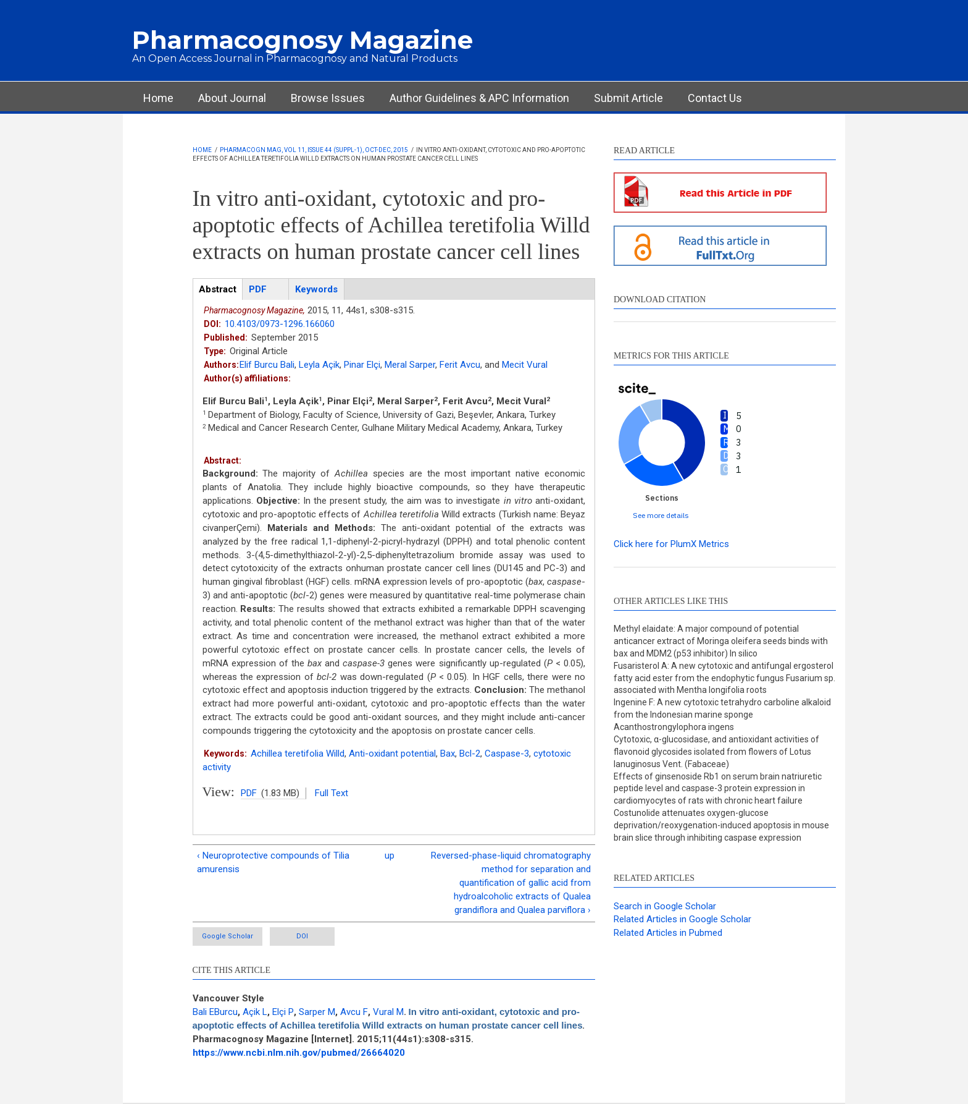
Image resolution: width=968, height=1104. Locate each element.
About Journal (232, 97)
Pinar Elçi (362, 364)
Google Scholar (227, 936)
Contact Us (715, 97)
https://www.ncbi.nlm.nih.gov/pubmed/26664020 (299, 1052)
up (389, 855)
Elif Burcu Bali (267, 364)
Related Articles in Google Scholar (682, 919)
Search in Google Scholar (665, 906)
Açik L (255, 1011)
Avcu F (354, 1011)
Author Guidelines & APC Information (479, 97)
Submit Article (628, 97)
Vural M (388, 1011)
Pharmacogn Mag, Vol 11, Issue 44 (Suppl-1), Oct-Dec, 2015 (314, 149)
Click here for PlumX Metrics (671, 544)
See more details (661, 515)
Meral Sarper (410, 364)
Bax (447, 753)
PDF (249, 793)
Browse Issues (328, 97)
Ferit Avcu (460, 364)
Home (158, 97)
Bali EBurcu (215, 1011)
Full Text (331, 793)
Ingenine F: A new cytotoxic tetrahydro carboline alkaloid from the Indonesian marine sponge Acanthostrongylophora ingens (722, 714)
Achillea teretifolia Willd (297, 753)
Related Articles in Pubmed (668, 932)
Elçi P (283, 1011)
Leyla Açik (319, 364)
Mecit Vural (525, 364)
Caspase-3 (507, 753)
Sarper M (317, 1011)
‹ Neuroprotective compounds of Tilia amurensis (273, 862)
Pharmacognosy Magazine (302, 40)
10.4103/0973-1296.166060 (280, 323)
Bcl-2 (469, 753)
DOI (302, 936)
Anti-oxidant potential (392, 753)
